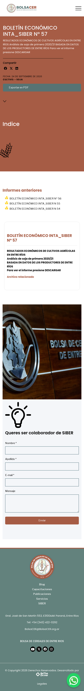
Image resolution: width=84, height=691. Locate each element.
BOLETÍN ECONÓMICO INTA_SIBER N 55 (34, 203)
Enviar (42, 520)
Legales (42, 683)
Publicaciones (42, 594)
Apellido (10, 459)
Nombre (11, 443)
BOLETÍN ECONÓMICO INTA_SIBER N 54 (34, 208)
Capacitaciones (42, 589)
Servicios (42, 598)
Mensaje (10, 491)
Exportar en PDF (18, 87)
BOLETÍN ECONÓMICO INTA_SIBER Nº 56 (35, 198)
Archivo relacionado (20, 277)
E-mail (9, 475)
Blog (42, 584)
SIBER (42, 603)
